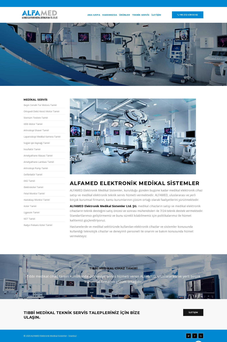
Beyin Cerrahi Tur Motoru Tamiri (40, 105)
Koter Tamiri (30, 206)
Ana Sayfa (93, 15)
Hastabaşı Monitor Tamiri (37, 199)
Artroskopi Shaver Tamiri (36, 130)
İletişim (156, 15)
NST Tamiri (29, 218)
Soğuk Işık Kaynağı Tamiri (37, 142)
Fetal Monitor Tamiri (34, 193)
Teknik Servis (140, 15)
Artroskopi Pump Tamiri (36, 168)
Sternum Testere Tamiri (36, 117)
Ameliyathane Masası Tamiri (38, 155)
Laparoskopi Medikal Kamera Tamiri (42, 136)
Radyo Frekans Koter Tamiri (38, 225)
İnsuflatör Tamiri (32, 149)
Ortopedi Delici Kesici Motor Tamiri (41, 111)
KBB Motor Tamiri (33, 124)
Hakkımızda (109, 15)
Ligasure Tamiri (31, 212)
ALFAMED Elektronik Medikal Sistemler (49, 335)
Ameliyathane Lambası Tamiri (39, 161)
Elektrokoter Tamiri (33, 187)
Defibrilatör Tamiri (33, 174)
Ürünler (124, 15)
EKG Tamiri (29, 180)
